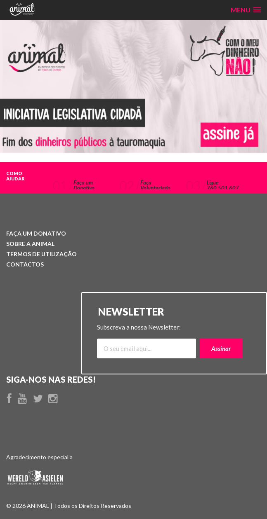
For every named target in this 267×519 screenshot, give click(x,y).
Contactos (25, 264)
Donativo (36, 233)
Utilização (41, 253)
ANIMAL (30, 243)
